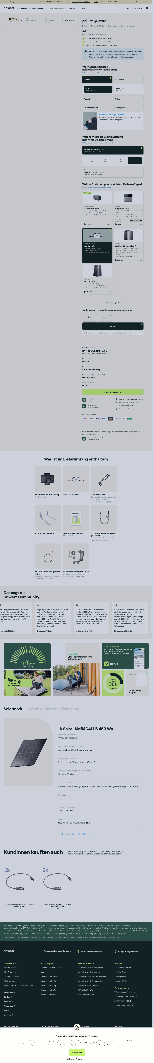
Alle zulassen (77, 1052)
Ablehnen (70, 1059)
